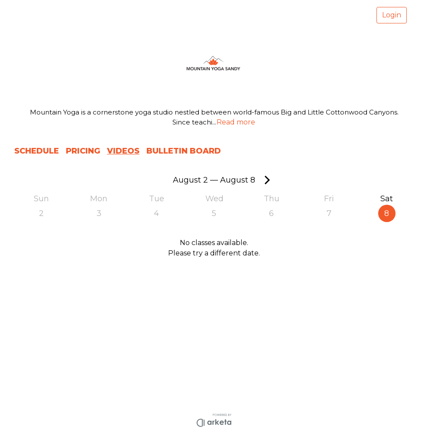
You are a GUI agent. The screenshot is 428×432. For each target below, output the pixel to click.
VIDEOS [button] (123, 151)
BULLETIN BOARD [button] (183, 151)
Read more (236, 122)
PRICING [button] (83, 151)
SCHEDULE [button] (36, 151)
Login (391, 15)
